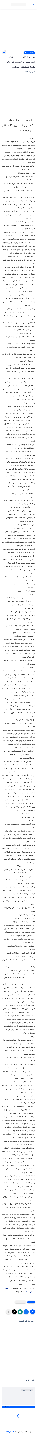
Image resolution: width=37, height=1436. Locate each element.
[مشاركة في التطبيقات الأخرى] (8, 1311)
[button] (26, 1311)
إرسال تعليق (27, 1390)
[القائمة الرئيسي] (33, 4)
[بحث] (3, 4)
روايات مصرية (29, 52)
